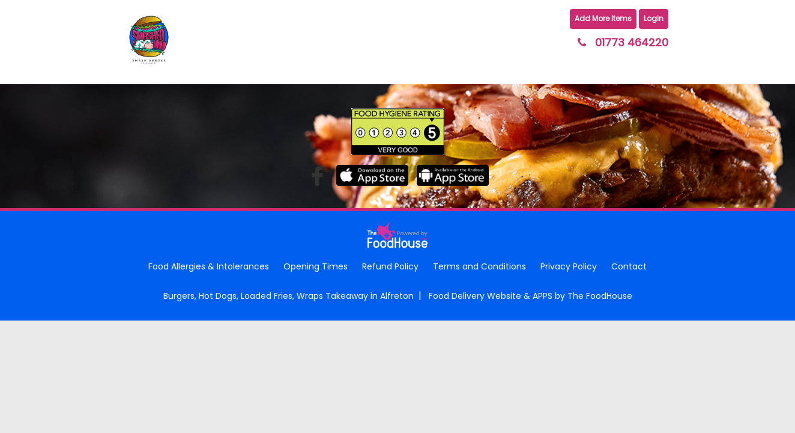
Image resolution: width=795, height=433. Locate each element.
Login (654, 18)
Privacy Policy (568, 266)
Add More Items (603, 18)
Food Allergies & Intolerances (208, 266)
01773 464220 (631, 42)
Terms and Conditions (479, 266)
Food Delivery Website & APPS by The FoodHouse (530, 296)
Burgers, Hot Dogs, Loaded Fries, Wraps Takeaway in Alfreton (288, 296)
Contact (629, 266)
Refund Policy (390, 266)
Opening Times (315, 266)
